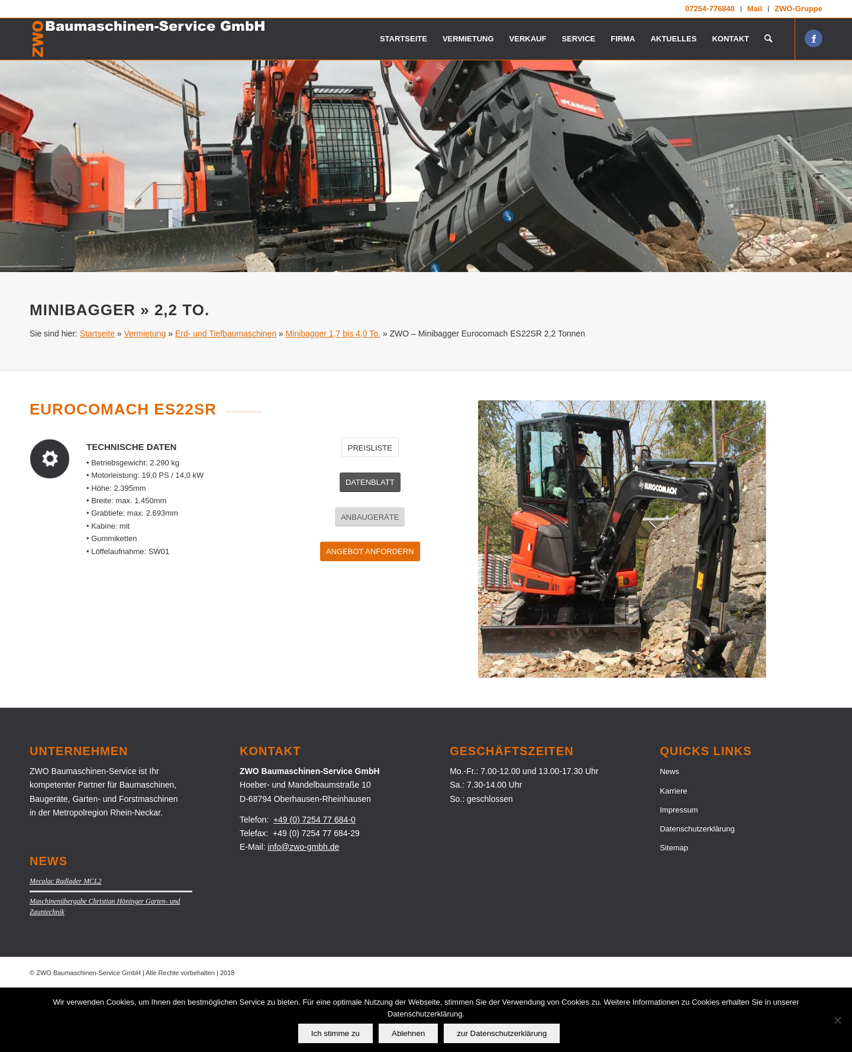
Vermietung (145, 397)
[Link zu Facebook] (813, 38)
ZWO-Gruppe (798, 8)
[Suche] (768, 39)
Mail (754, 8)
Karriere (673, 854)
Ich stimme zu (335, 1033)
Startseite (97, 397)
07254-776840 (710, 8)
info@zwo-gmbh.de (304, 910)
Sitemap (674, 911)
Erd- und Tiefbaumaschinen (225, 397)
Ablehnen (408, 1033)
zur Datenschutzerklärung (502, 1033)
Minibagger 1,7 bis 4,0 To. (333, 397)
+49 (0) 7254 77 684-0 (314, 883)
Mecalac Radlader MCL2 (66, 944)
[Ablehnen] (837, 1020)
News (669, 834)
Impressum (679, 873)
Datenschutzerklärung (697, 892)
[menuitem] (710, 9)
